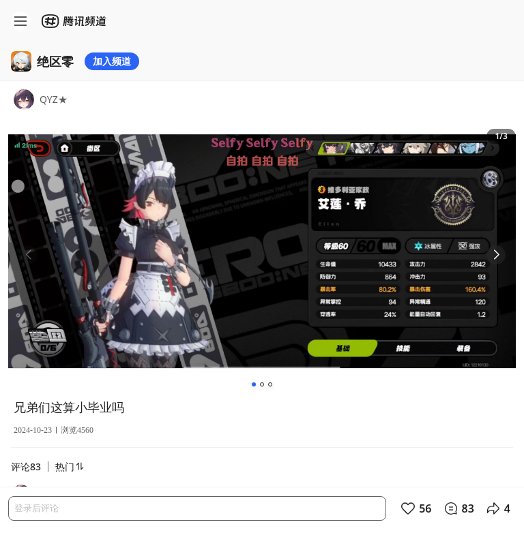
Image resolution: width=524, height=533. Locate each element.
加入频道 (112, 61)
